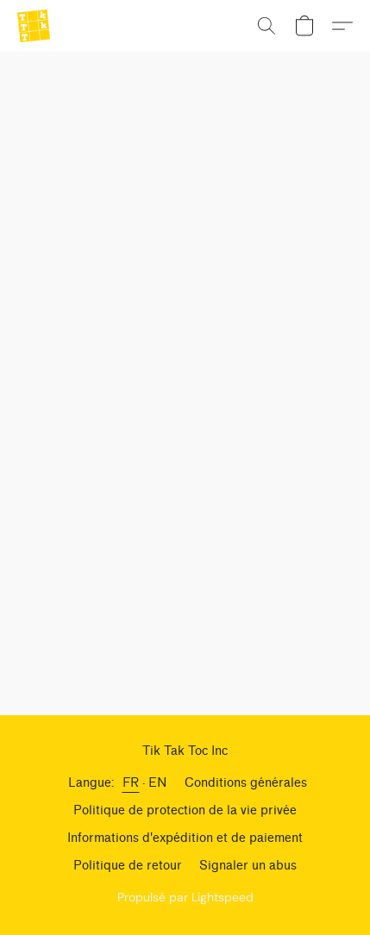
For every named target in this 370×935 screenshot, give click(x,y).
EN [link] (157, 783)
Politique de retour (127, 865)
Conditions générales (246, 783)
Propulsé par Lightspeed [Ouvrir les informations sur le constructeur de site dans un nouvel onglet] (185, 897)
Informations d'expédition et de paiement (185, 838)
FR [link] (131, 783)
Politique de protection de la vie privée (185, 810)
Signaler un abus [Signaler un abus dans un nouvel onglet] (248, 865)
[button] (34, 26)
